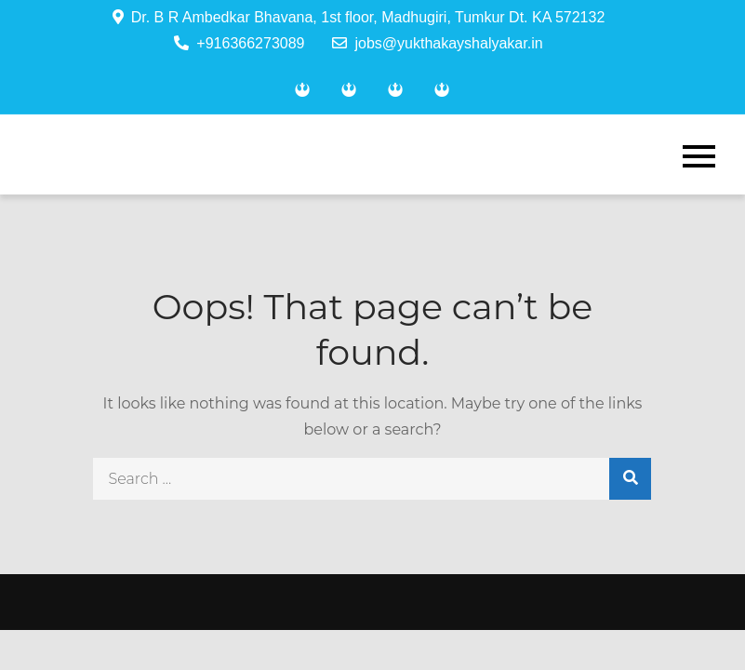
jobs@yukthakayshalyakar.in (437, 43)
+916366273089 (239, 43)
